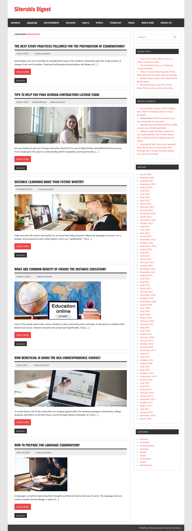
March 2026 (145, 174)
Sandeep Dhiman (39, 101)
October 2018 (146, 343)
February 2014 (147, 392)
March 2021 (145, 288)
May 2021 (144, 281)
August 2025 (146, 187)
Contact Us (166, 22)
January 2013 (146, 395)
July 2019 (144, 327)
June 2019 (145, 330)
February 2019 (147, 337)
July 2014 (144, 382)
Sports (99, 22)
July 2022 (144, 252)
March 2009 (145, 418)
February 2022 (147, 262)
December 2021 (147, 268)
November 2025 (148, 184)
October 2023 (146, 223)
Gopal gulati (146, 144)
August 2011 (146, 405)
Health (85, 22)
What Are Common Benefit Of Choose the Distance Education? (60, 269)
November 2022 (148, 239)
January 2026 (146, 180)
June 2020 (145, 307)
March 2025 (145, 203)
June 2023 (145, 229)
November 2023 (148, 219)
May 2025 (144, 197)
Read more (23, 71)
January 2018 (146, 347)
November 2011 (148, 399)
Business (15, 22)
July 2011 (144, 408)
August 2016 (146, 363)
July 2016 (144, 366)
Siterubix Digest (32, 9)
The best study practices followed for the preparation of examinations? (69, 46)
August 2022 (146, 249)
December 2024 (147, 213)
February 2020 (147, 320)
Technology (115, 22)
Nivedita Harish (147, 124)
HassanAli (144, 108)
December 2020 (147, 294)
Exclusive (71, 22)
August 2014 (146, 379)
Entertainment (51, 22)
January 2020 (146, 324)
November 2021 (148, 272)
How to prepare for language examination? (47, 445)
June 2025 (145, 193)
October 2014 (146, 373)
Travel (131, 22)
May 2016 (144, 369)
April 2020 (145, 314)
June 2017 (145, 356)
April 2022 (145, 255)
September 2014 (148, 376)
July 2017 (144, 353)
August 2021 (146, 275)
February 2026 (147, 177)
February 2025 (147, 206)
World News (148, 22)
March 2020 (145, 317)
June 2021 (145, 278)
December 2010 (147, 415)
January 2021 (146, 291)
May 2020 (144, 311)
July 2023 (144, 226)
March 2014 (145, 389)
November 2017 (148, 350)
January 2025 (146, 210)
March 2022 (145, 259)
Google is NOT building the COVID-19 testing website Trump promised (156, 111)
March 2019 (145, 334)
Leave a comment (42, 53)
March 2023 (145, 236)
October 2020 (146, 298)
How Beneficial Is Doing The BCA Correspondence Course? (57, 358)
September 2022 (148, 246)
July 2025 (144, 190)
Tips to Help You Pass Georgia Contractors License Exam (56, 94)
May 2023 (144, 232)
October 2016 (146, 360)
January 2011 (146, 412)
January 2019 (146, 340)
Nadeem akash (147, 131)
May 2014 (144, 386)
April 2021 (145, 285)
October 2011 (146, 402)
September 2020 (148, 301)
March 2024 (145, 216)
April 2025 (145, 200)
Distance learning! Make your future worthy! (49, 182)
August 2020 (146, 304)
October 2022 (146, 242)
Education (32, 22)
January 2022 (146, 265)
